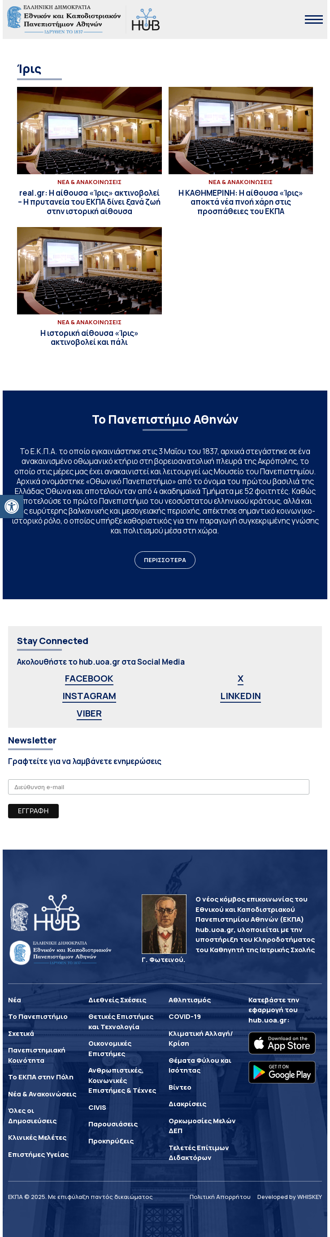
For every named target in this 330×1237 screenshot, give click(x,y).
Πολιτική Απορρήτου (220, 1197)
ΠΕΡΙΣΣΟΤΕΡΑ (165, 560)
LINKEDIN (240, 696)
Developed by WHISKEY (289, 1197)
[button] (11, 506)
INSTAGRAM (89, 696)
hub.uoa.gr (267, 1020)
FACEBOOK (89, 678)
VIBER (89, 713)
